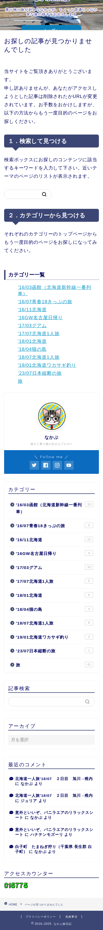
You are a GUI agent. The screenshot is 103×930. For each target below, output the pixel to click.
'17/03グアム (32, 325)
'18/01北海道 (32, 341)
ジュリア (29, 801)
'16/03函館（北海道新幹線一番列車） (54, 508)
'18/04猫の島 (32, 349)
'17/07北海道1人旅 (39, 333)
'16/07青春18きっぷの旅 (45, 301)
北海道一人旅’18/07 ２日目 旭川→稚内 (54, 779)
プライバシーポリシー (41, 916)
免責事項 (71, 916)
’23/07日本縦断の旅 (40, 373)
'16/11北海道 (32, 309)
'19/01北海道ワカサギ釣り (47, 365)
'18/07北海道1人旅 (39, 357)
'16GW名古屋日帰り (40, 317)
